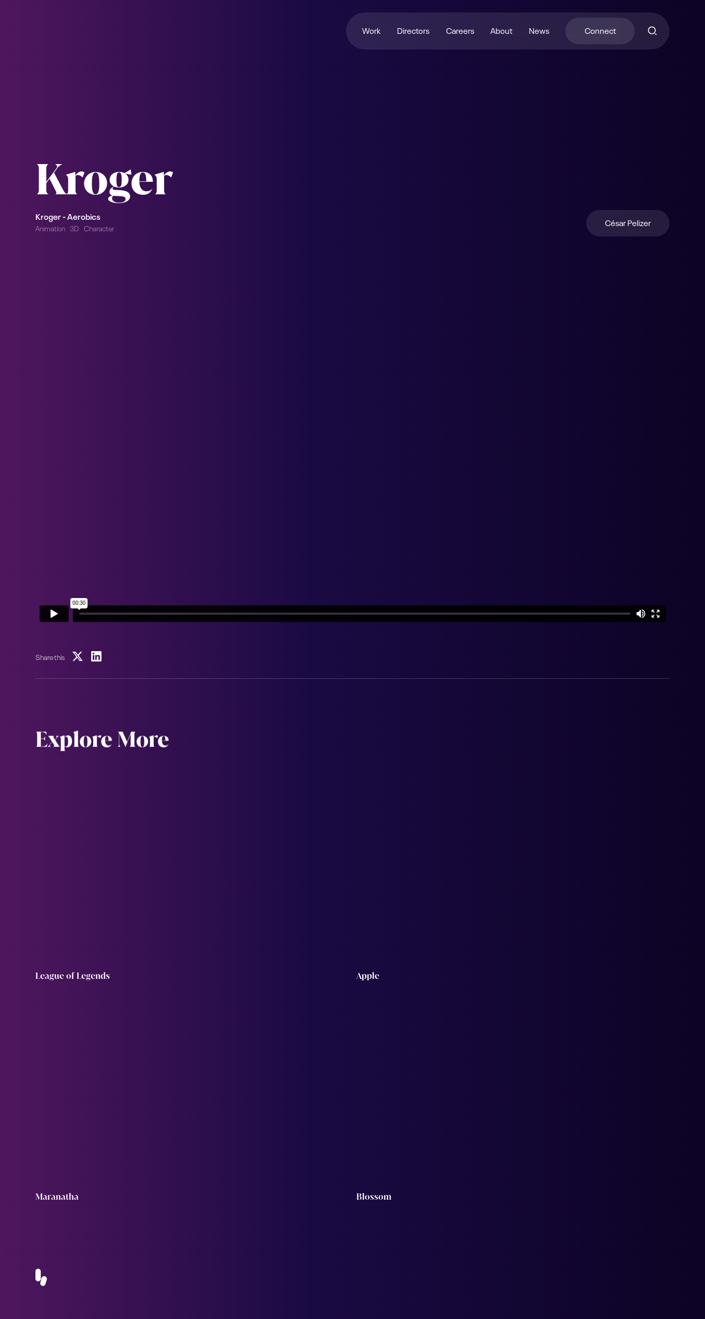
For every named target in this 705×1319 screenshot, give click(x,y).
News (539, 30)
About (501, 30)
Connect (600, 30)
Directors (413, 30)
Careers (460, 30)
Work (371, 30)
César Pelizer (628, 222)
